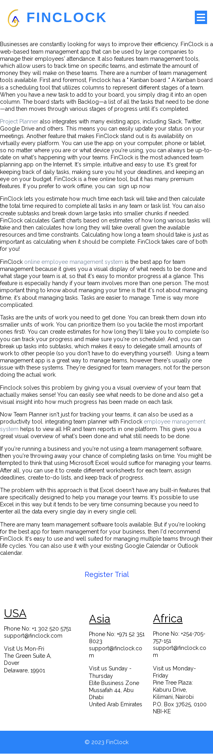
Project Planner (19, 121)
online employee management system (73, 262)
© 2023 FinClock (106, 742)
